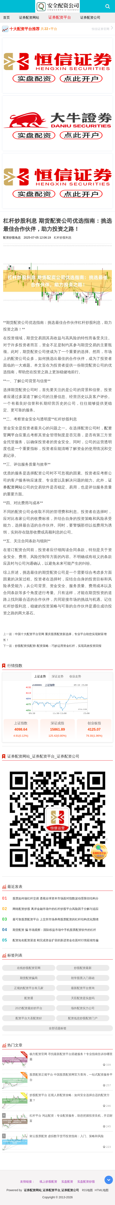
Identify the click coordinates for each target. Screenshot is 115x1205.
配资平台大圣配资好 (29, 1018)
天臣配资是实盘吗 (82, 998)
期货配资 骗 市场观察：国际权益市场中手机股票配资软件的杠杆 (54, 930)
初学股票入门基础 (82, 978)
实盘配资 (67, 1181)
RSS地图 (87, 1190)
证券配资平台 (59, 17)
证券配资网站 (29, 17)
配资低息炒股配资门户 (82, 1018)
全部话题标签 (57, 1028)
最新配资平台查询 (82, 988)
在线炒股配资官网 (28, 968)
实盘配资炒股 (86, 1181)
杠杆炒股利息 (62, 237)
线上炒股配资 (48, 1181)
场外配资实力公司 (82, 1008)
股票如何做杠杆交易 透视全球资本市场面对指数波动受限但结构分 (55, 898)
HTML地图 (102, 1190)
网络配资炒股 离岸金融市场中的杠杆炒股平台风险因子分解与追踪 (55, 909)
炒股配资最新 (83, 968)
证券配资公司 (90, 17)
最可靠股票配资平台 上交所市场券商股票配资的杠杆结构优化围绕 (55, 919)
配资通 (28, 998)
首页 (6, 17)
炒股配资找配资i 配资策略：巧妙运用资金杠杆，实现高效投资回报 (58, 646)
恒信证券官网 (102, 28)
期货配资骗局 (28, 978)
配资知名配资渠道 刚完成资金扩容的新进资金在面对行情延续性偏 (55, 940)
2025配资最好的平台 (28, 1008)
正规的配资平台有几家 (28, 988)
